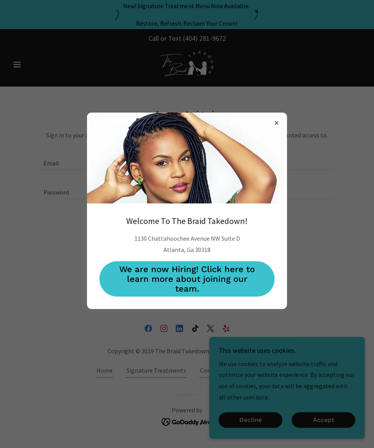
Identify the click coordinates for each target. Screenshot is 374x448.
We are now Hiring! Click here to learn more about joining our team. (187, 278)
